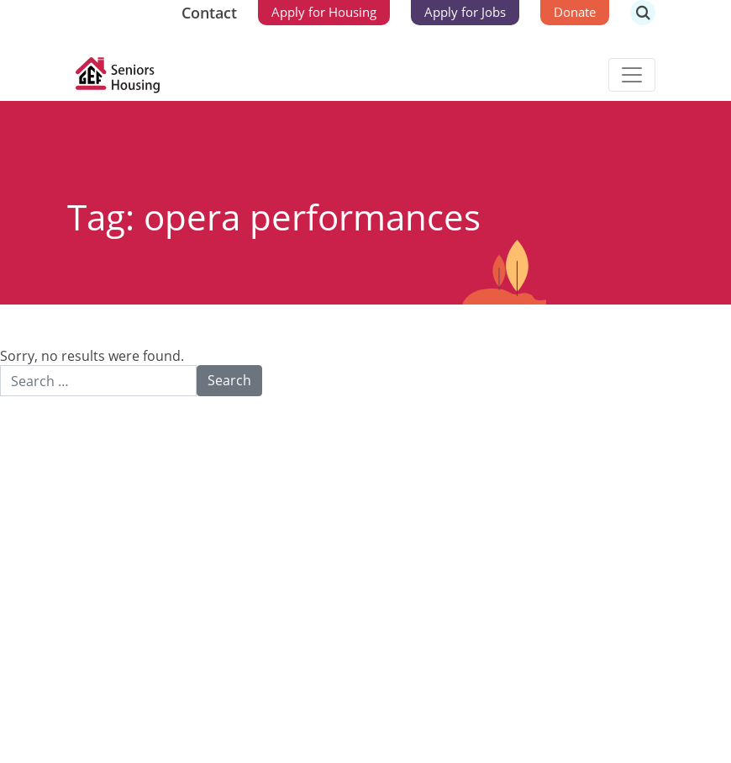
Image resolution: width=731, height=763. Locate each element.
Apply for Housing (323, 11)
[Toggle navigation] (631, 75)
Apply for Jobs (465, 11)
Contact (209, 13)
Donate (575, 11)
